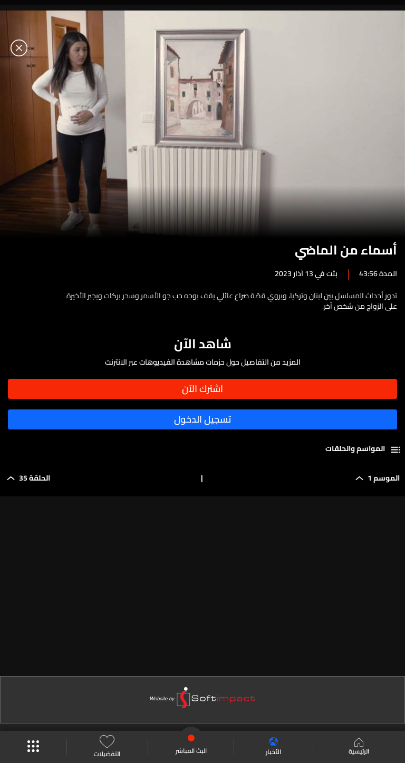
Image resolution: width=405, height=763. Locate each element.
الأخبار (273, 747)
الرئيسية (359, 747)
